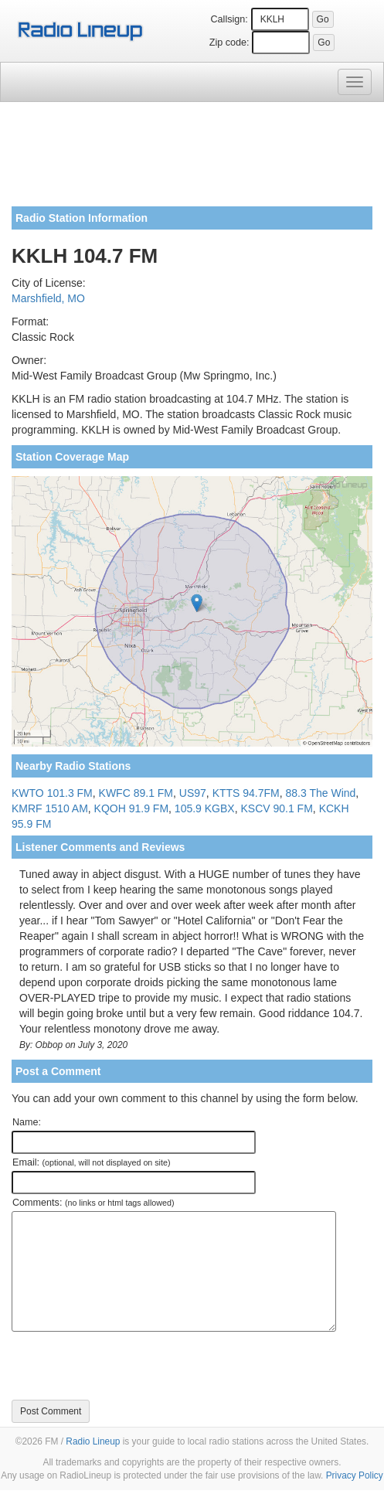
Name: (26, 1122)
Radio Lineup (93, 1441)
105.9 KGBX (205, 808)
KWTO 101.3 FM (52, 793)
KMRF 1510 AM (50, 808)
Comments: (93, 1202)
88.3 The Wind (321, 793)
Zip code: (229, 42)
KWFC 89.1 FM (136, 793)
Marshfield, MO (48, 298)
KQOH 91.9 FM (131, 808)
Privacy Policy (354, 1475)
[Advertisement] (192, 160)
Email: (91, 1162)
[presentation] (129, 1366)
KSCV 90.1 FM (276, 808)
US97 (192, 793)
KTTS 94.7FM (246, 793)
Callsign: (228, 19)
